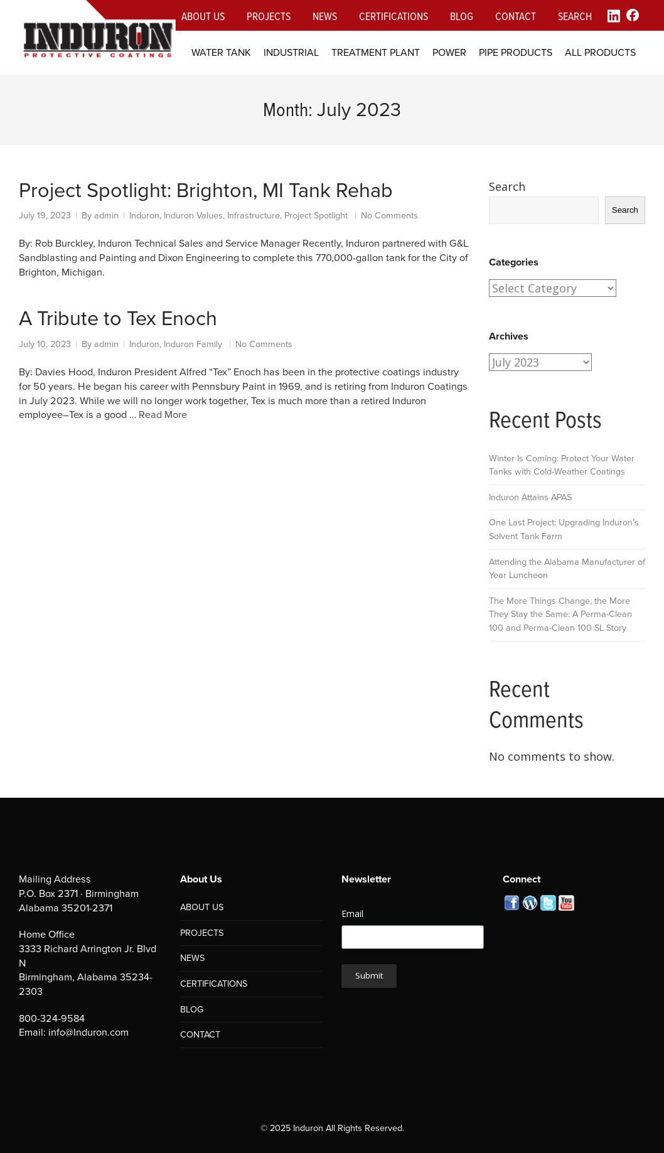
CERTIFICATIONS (213, 983)
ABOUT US (201, 907)
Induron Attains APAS (530, 497)
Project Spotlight (316, 216)
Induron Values (193, 216)
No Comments (389, 216)
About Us (203, 16)
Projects (269, 16)
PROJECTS (201, 933)
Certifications (393, 16)
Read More (163, 414)
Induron (144, 216)
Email (352, 914)
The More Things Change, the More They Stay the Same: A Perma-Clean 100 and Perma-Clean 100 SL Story (560, 614)
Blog (461, 16)
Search (575, 16)
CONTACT (200, 1034)
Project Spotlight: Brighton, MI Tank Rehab (206, 190)
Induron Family (193, 344)
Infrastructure (253, 216)
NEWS (192, 958)
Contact (515, 16)
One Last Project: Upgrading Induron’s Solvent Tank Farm (564, 529)
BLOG (191, 1009)
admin (106, 216)
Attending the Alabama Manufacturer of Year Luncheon (567, 568)
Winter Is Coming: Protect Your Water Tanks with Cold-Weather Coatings (562, 465)
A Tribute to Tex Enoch (118, 318)
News (325, 16)
